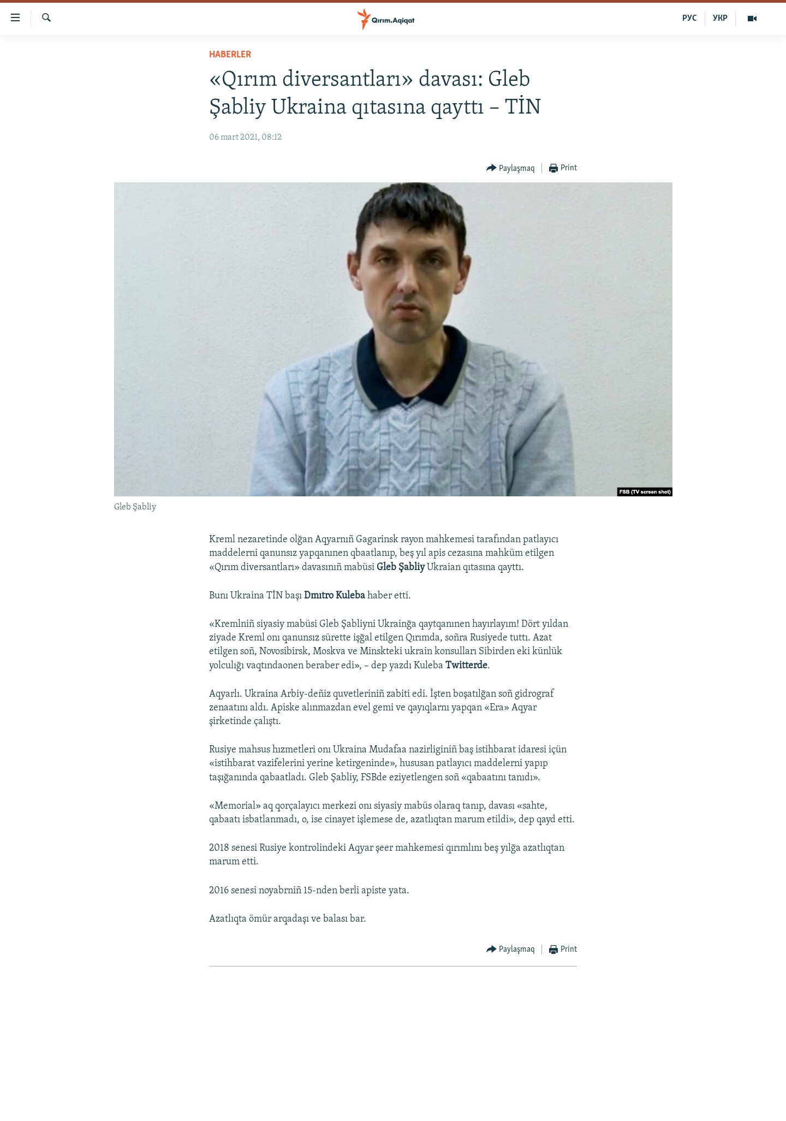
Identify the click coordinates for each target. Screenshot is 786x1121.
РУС (689, 18)
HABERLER (230, 55)
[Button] (510, 168)
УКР (720, 18)
